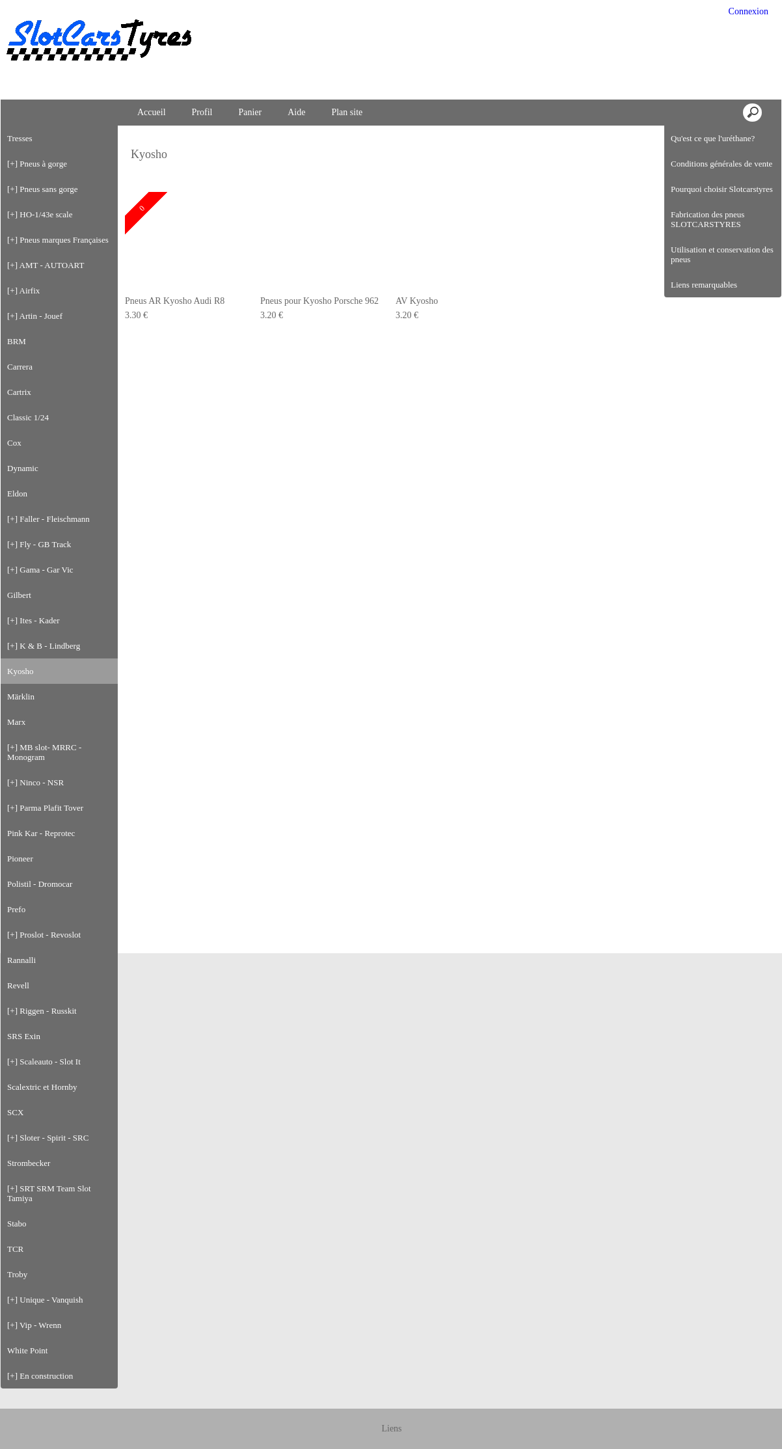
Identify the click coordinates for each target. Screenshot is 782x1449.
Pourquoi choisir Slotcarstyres (722, 189)
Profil (202, 112)
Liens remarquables (704, 285)
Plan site (346, 112)
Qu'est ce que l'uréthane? (713, 138)
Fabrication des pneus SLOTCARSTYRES (707, 219)
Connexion (747, 11)
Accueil (151, 112)
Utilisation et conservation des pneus (722, 254)
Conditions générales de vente (721, 164)
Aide (296, 112)
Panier (250, 112)
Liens (391, 1428)
